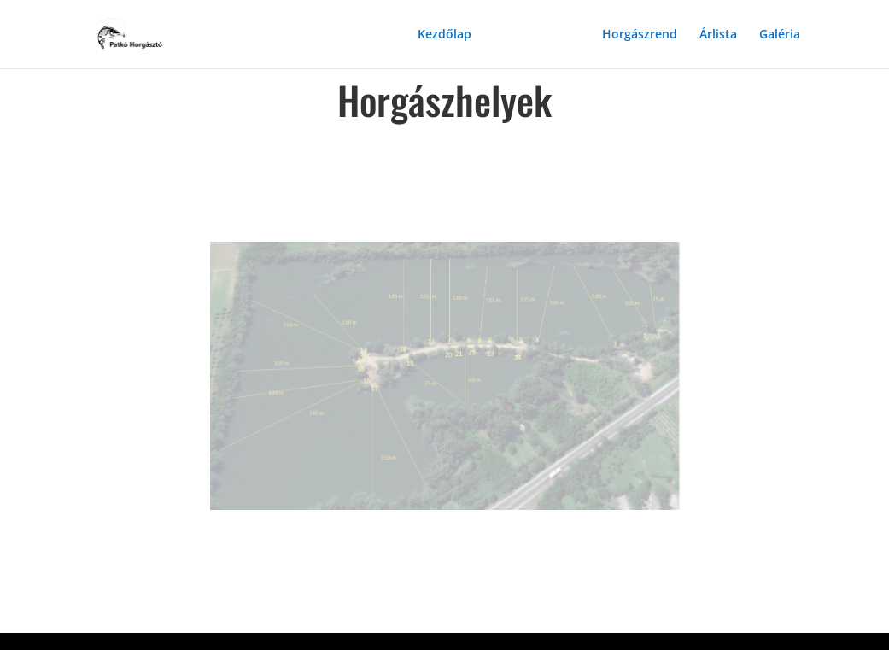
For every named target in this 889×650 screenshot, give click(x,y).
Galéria (779, 35)
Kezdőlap (444, 35)
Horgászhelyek (537, 35)
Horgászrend (639, 35)
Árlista (718, 35)
